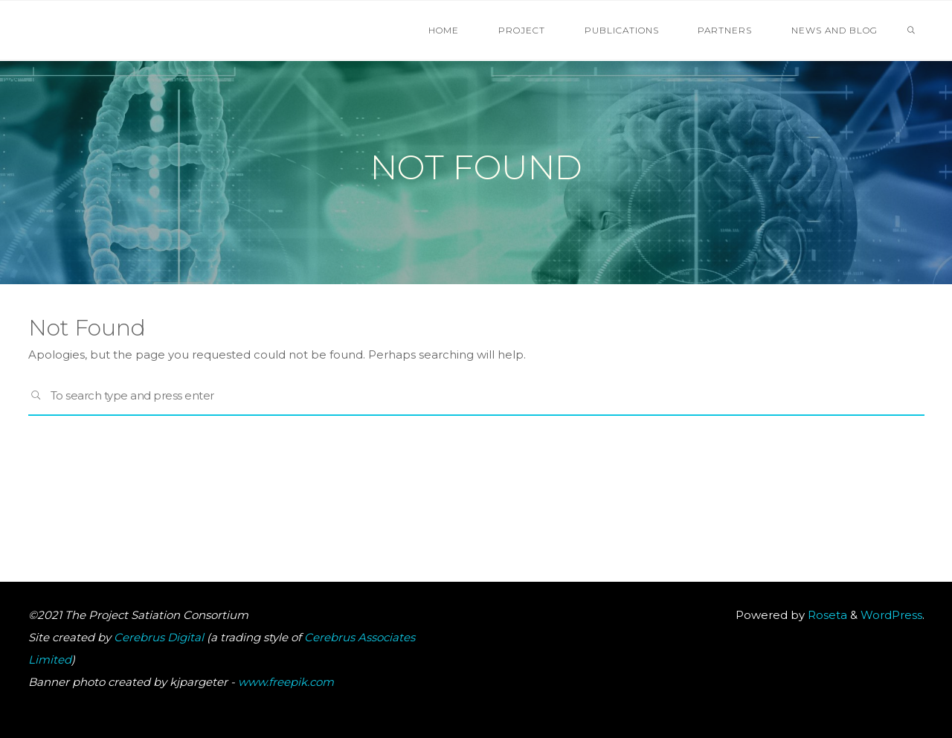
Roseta (826, 615)
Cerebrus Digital (159, 637)
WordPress (891, 615)
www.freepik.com (286, 682)
